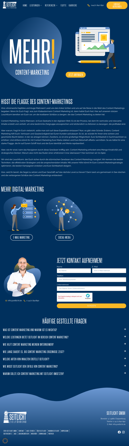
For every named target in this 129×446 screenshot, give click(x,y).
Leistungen (36, 5)
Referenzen (51, 5)
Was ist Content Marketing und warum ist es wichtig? (30, 330)
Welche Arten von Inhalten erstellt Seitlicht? (26, 359)
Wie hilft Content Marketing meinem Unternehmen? (28, 344)
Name (59, 267)
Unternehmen (63, 285)
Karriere (73, 5)
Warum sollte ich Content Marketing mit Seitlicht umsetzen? (33, 373)
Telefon (60, 276)
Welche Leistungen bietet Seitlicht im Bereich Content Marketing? (36, 337)
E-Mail (95, 267)
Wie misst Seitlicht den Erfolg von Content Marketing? (30, 366)
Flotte (64, 5)
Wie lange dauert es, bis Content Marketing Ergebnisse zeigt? (33, 351)
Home (25, 5)
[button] (64, 329)
